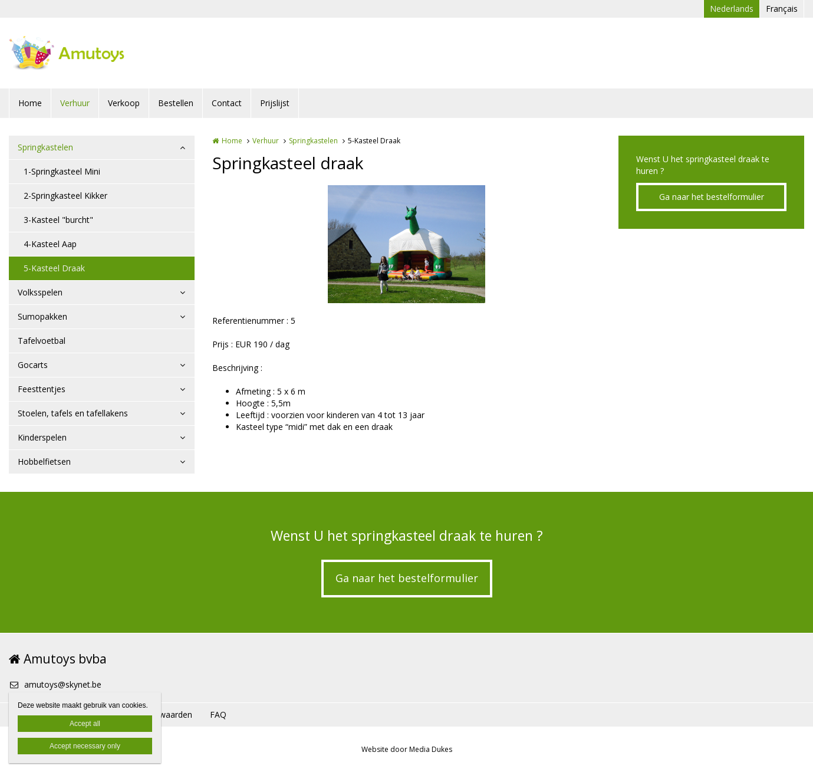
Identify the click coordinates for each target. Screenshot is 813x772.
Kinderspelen (42, 437)
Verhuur (75, 103)
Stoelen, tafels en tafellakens (73, 413)
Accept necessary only (85, 746)
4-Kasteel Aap (50, 243)
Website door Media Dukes (406, 749)
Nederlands (731, 8)
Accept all (85, 724)
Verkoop (124, 103)
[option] (406, 244)
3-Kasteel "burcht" (58, 219)
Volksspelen (40, 292)
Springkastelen (45, 147)
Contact (227, 103)
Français (782, 8)
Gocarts (33, 364)
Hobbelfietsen (44, 461)
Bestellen (175, 103)
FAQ (218, 714)
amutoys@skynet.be (55, 684)
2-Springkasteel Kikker (65, 195)
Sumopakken (42, 316)
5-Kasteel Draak (54, 268)
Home (30, 103)
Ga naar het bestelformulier (711, 196)
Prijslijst (274, 103)
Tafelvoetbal (41, 340)
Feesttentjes (41, 389)
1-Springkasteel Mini (62, 171)
